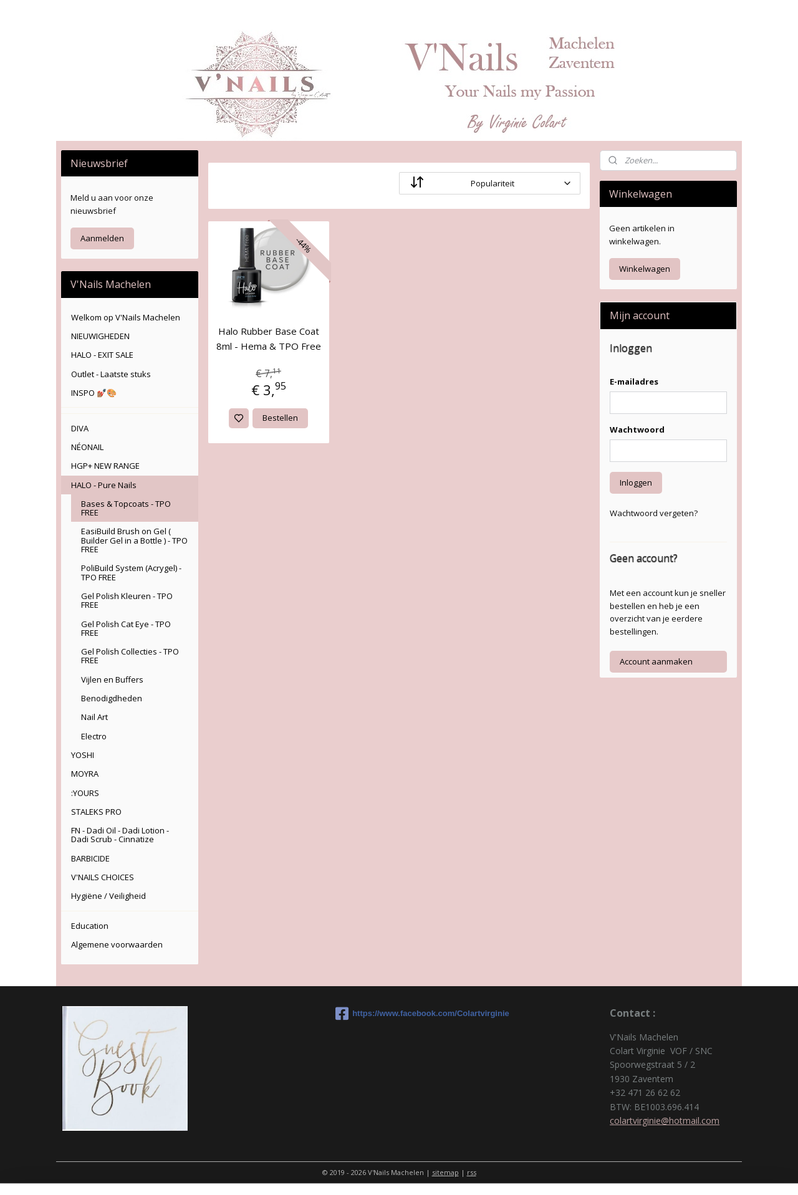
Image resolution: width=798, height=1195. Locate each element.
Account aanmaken (656, 661)
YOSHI (82, 755)
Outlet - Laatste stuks (111, 374)
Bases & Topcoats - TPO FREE (126, 508)
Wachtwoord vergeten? (654, 513)
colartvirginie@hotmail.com (664, 1120)
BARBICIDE (90, 858)
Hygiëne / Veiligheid (108, 895)
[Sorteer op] (490, 183)
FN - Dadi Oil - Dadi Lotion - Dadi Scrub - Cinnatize (120, 835)
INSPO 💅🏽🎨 (94, 392)
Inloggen (636, 482)
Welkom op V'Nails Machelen (125, 317)
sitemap (445, 1172)
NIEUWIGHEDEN (100, 336)
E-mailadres (634, 381)
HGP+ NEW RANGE (105, 465)
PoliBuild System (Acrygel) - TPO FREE (131, 572)
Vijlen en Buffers (112, 679)
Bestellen (280, 417)
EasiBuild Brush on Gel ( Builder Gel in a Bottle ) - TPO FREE (134, 540)
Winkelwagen (644, 268)
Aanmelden (102, 238)
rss (471, 1172)
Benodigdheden (111, 698)
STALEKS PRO (96, 811)
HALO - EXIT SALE (102, 354)
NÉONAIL (87, 447)
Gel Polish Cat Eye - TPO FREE (126, 628)
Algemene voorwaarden (117, 944)
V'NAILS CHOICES (102, 877)
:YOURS (85, 793)
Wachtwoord (637, 429)
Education (89, 925)
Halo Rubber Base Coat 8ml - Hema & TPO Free (268, 338)
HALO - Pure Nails (104, 485)
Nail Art (94, 716)
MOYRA (85, 773)
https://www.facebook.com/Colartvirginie (399, 1013)
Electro (94, 736)
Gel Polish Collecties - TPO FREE (130, 656)
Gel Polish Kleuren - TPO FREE (127, 600)
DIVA (80, 428)
